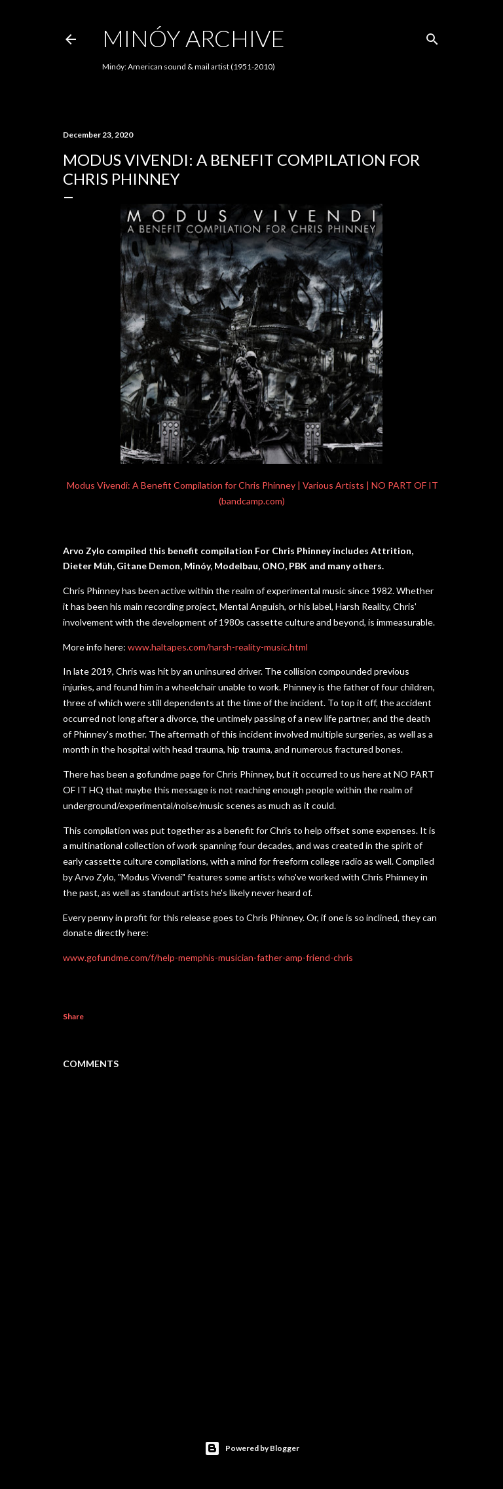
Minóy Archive (193, 38)
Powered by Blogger (251, 1448)
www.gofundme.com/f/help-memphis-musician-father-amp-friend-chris (208, 957)
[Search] (432, 36)
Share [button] (73, 1016)
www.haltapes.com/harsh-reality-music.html (218, 646)
